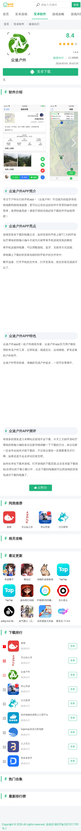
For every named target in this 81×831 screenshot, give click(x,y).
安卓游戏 (21, 14)
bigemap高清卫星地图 (32, 729)
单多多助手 (26, 758)
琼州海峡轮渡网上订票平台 (34, 714)
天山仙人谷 (26, 657)
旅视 (23, 643)
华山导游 (25, 686)
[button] (73, 143)
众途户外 (25, 671)
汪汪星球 (25, 700)
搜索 (76, 4)
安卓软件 (40, 14)
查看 (72, 646)
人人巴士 (25, 743)
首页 (6, 14)
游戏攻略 (58, 14)
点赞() (40, 487)
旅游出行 (34, 24)
